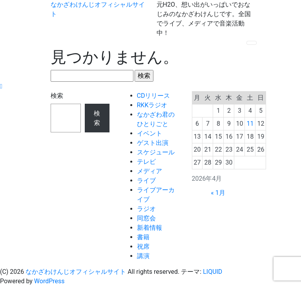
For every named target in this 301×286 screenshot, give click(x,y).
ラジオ (146, 209)
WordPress (49, 281)
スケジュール (156, 152)
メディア (149, 171)
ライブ (146, 180)
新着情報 (149, 227)
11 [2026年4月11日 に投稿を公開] (250, 123)
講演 (143, 256)
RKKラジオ (152, 105)
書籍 (143, 237)
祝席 (143, 246)
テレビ (146, 161)
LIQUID (212, 271)
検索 (57, 95)
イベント (149, 133)
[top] (1, 86)
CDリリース (153, 95)
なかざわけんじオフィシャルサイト (76, 271)
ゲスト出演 (152, 143)
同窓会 (146, 218)
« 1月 (218, 192)
